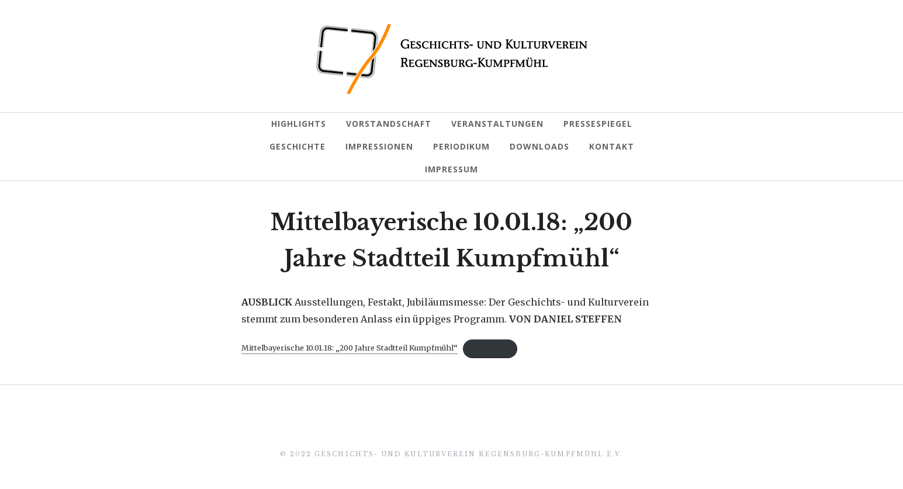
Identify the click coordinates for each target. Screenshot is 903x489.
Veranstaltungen (497, 123)
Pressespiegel (597, 123)
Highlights (298, 123)
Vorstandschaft (388, 123)
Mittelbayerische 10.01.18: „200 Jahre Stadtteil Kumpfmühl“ (349, 347)
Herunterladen (490, 347)
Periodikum (461, 146)
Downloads (539, 146)
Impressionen (379, 146)
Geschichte (297, 146)
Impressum (451, 169)
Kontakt (611, 146)
